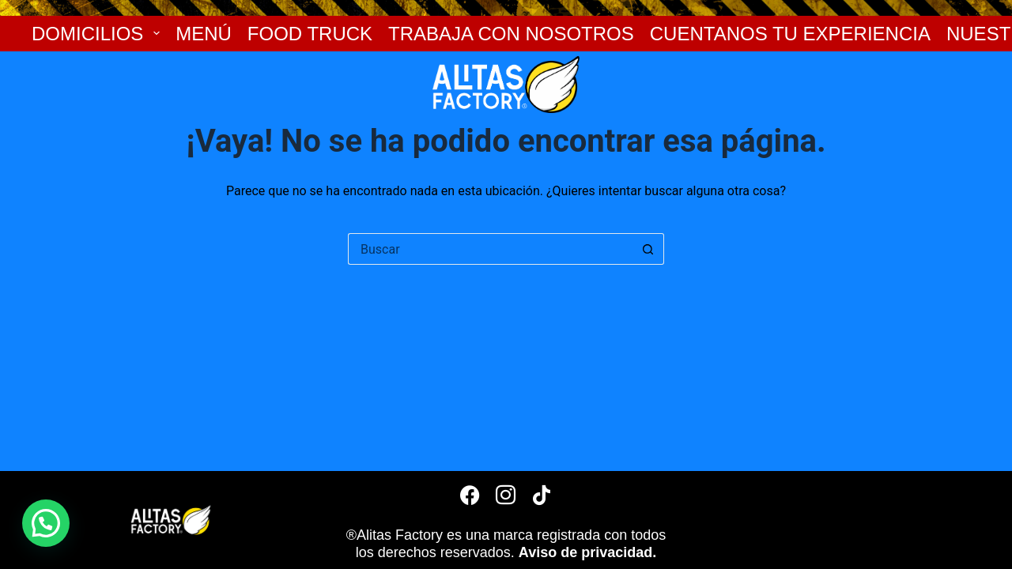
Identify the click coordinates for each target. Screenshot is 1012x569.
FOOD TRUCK (309, 33)
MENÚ (204, 33)
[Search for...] (490, 249)
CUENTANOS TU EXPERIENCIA (790, 33)
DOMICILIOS (96, 33)
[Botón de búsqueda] (648, 249)
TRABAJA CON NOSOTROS (511, 33)
